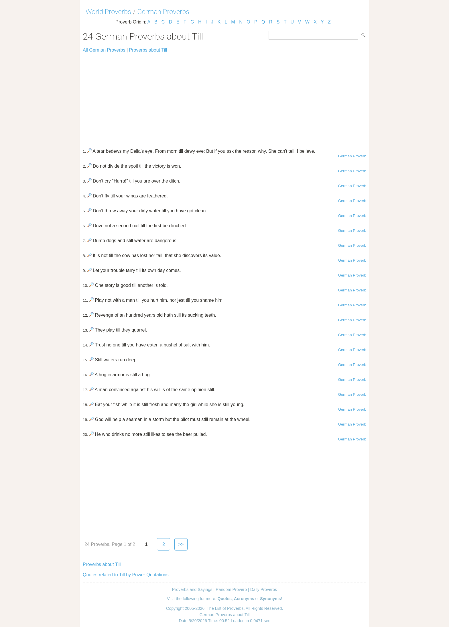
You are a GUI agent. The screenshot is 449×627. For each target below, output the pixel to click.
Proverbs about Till (148, 50)
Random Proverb (231, 589)
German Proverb (352, 156)
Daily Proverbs (263, 589)
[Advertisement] (224, 98)
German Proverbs (163, 12)
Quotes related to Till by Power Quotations (126, 574)
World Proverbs (108, 12)
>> (181, 544)
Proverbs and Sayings (192, 589)
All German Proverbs (104, 50)
